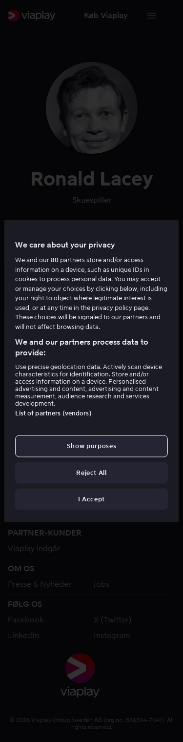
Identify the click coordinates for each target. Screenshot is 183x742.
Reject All (91, 472)
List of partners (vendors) (53, 413)
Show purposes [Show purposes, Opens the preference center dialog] (91, 446)
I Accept (91, 498)
